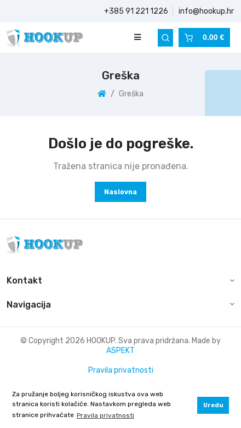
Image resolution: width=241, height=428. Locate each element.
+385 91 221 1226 (136, 11)
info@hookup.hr (206, 11)
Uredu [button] (213, 405)
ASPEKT (120, 350)
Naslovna (120, 192)
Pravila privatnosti (120, 370)
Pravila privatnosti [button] (105, 415)
